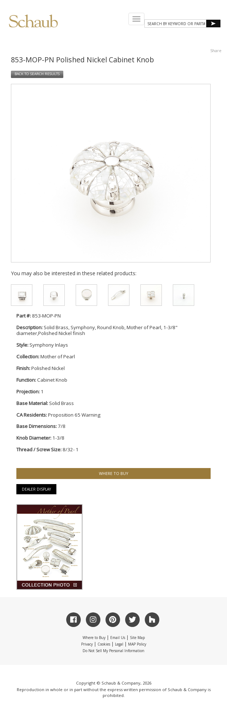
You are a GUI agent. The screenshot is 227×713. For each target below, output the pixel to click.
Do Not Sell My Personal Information (113, 650)
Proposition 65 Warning (74, 415)
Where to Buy (94, 637)
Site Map (137, 637)
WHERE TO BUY (113, 473)
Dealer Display (36, 489)
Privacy (87, 644)
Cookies (103, 644)
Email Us (117, 637)
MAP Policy (137, 644)
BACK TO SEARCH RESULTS (37, 73)
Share (216, 50)
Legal (119, 644)
